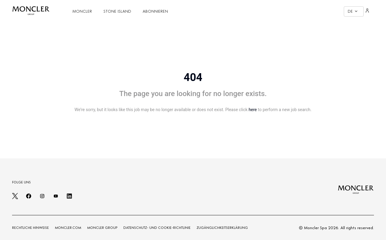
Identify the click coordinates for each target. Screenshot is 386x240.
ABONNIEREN (155, 11)
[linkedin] (69, 198)
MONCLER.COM (68, 228)
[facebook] (29, 198)
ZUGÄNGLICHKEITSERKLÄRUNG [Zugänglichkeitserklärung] (222, 228)
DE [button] (352, 11)
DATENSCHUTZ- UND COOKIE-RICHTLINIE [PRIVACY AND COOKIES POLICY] (157, 228)
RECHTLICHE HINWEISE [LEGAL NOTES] (30, 228)
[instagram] (42, 198)
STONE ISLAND (117, 11)
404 (193, 77)
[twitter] (15, 198)
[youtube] (56, 198)
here (252, 109)
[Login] (367, 11)
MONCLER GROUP (102, 228)
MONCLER (82, 11)
